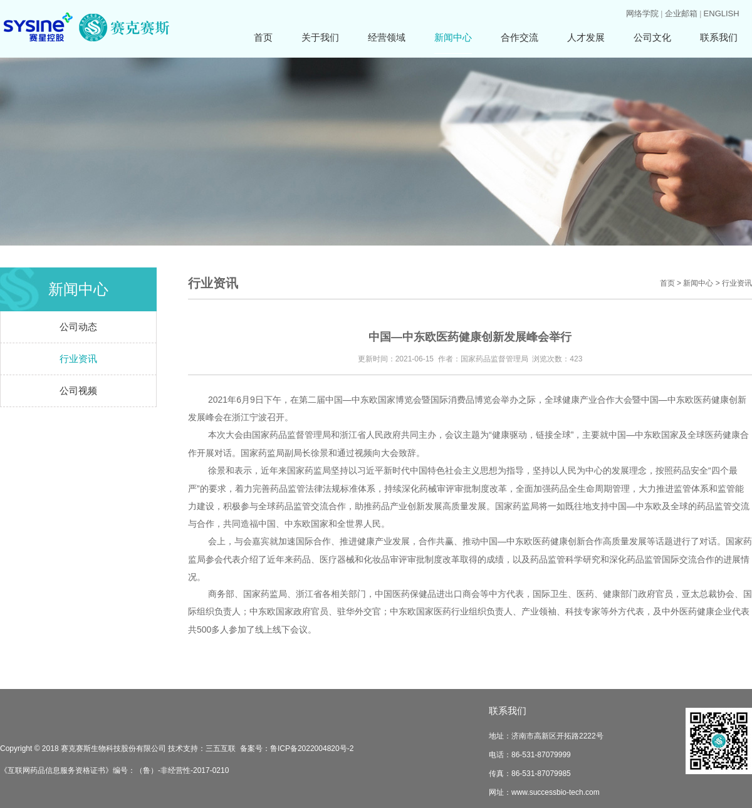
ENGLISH (721, 13)
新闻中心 (453, 37)
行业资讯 (78, 358)
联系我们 (719, 37)
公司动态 (78, 326)
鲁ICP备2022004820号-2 (311, 748)
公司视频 (78, 390)
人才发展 (586, 37)
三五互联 (221, 748)
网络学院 (642, 13)
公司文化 (652, 37)
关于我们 (320, 37)
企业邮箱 (681, 13)
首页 (263, 37)
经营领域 (386, 37)
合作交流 (519, 37)
